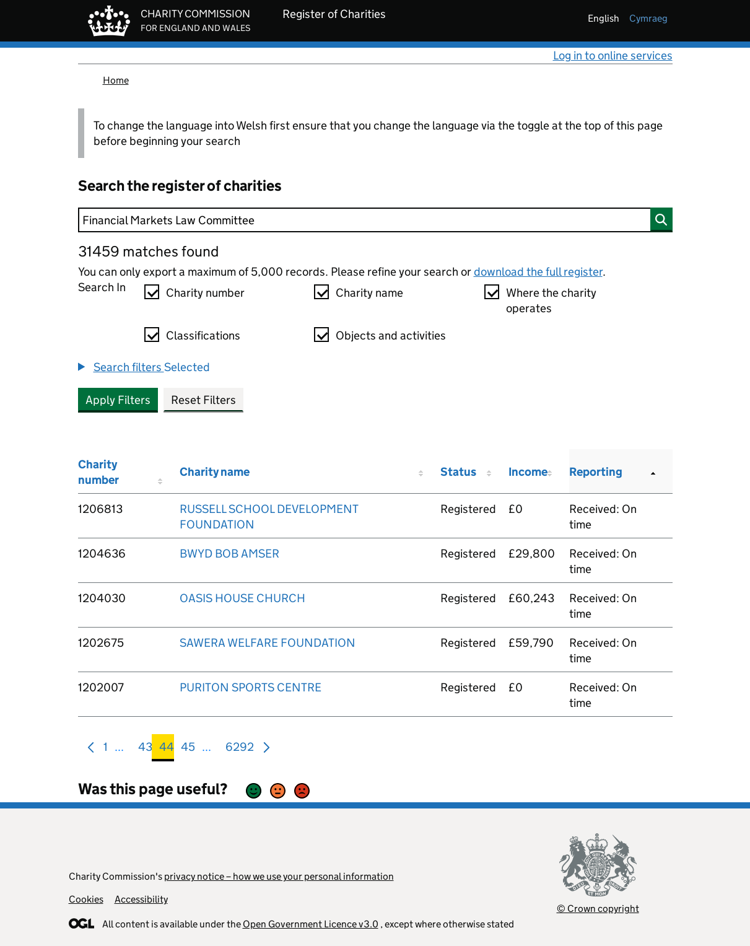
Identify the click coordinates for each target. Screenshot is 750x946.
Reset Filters (203, 400)
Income (527, 472)
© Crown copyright (598, 908)
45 (188, 749)
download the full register (538, 272)
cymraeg (648, 18)
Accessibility (141, 899)
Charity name (369, 293)
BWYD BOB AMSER (229, 553)
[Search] (375, 220)
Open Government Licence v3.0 (310, 924)
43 (145, 749)
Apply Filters (117, 400)
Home (116, 80)
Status (458, 472)
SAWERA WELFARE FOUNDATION (267, 643)
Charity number (205, 293)
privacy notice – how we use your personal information (279, 876)
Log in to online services (613, 55)
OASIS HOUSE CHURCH (242, 598)
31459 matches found (148, 251)
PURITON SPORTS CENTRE (250, 687)
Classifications (203, 335)
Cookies (86, 899)
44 (166, 749)
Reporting (595, 472)
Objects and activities (391, 335)
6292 (239, 749)
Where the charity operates (551, 300)
